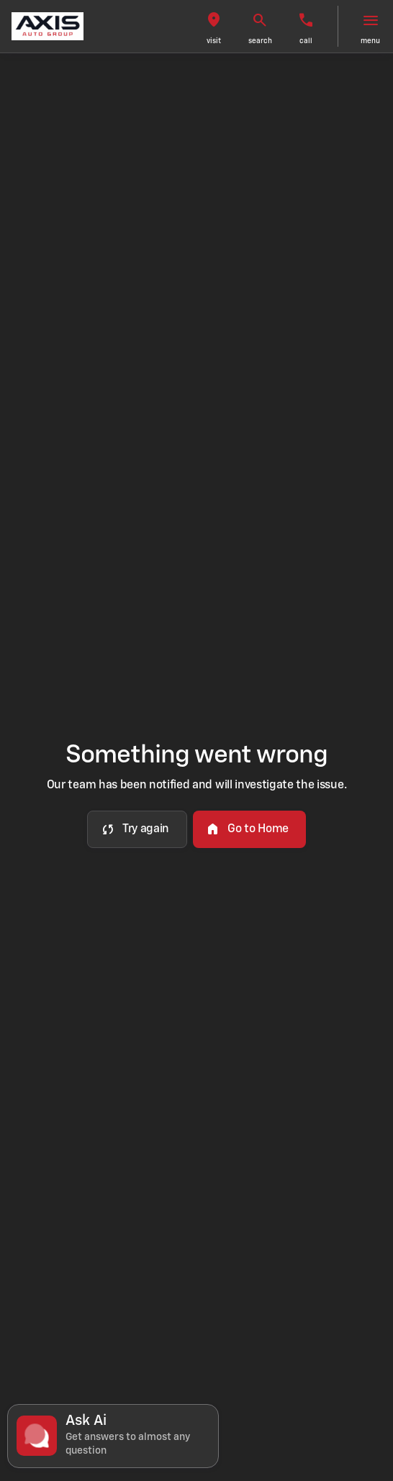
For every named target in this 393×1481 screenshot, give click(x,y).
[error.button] (137, 829)
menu (370, 41)
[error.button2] (249, 829)
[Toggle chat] (113, 1436)
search (260, 41)
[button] (213, 26)
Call (305, 41)
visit (214, 41)
